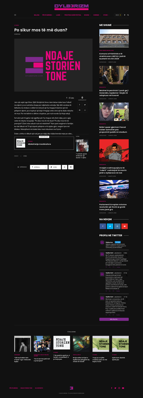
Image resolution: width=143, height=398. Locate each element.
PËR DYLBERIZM (13, 388)
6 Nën (125, 253)
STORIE (16, 25)
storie (25, 156)
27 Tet (125, 297)
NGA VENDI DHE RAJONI (106, 50)
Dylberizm (109, 253)
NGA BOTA (102, 87)
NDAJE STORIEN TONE (26, 388)
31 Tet (125, 273)
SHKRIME (17, 355)
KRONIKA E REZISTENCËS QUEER (41, 355)
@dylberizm (118, 253)
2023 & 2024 (77, 355)
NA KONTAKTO (39, 388)
